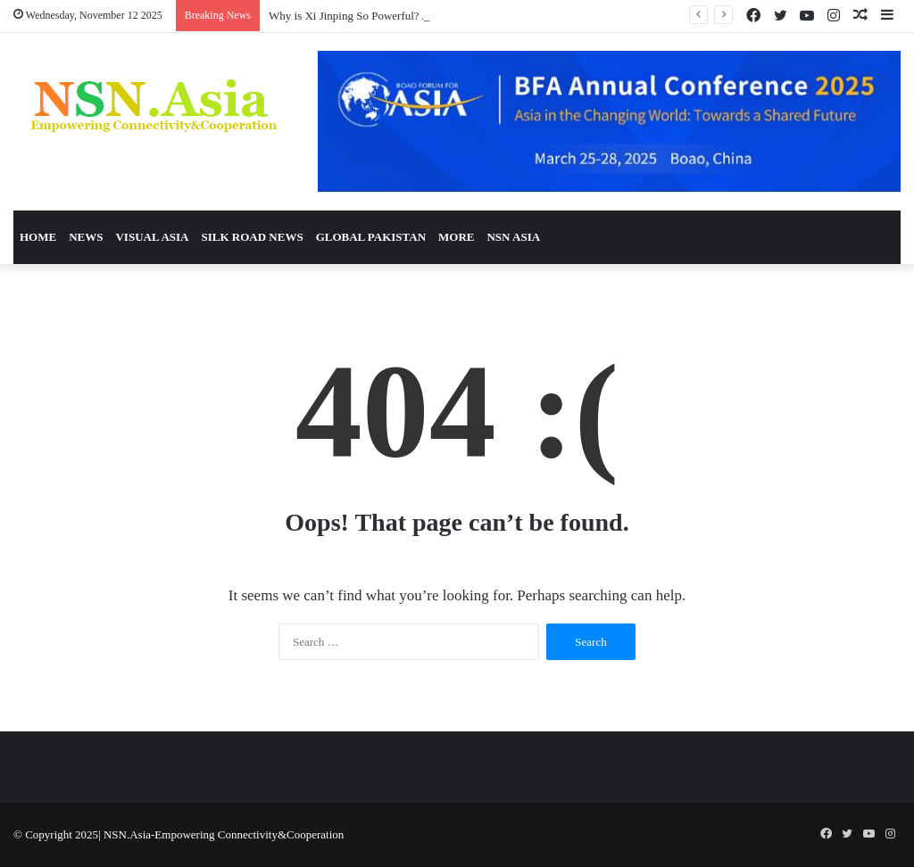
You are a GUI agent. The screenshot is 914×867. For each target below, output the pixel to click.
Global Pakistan (371, 237)
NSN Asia (513, 237)
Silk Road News (252, 237)
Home (38, 237)
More (456, 237)
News (86, 237)
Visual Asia (151, 237)
